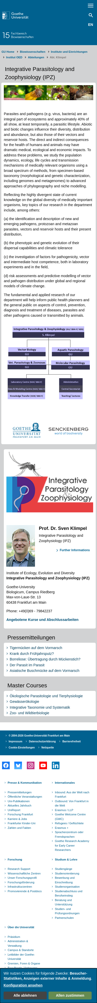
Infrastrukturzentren (20, 886)
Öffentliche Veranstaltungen (25, 796)
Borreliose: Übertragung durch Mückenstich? (45, 659)
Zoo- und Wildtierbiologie (29, 713)
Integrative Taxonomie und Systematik (40, 707)
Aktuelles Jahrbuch (19, 805)
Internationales (65, 782)
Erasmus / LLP (64, 810)
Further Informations (75, 550)
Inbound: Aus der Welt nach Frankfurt (72, 794)
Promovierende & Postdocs (25, 891)
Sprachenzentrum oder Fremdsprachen (69, 834)
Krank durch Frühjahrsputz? (32, 654)
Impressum (15, 741)
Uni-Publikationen (19, 801)
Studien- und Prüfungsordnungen (67, 911)
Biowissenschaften (32, 51)
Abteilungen (36, 57)
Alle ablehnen (25, 995)
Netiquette (47, 747)
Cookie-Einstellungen (22, 747)
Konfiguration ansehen (23, 985)
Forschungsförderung (21, 882)
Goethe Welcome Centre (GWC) (70, 816)
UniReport (14, 810)
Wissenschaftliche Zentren (24, 873)
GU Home (8, 51)
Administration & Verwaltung (18, 943)
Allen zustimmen (70, 995)
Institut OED (14, 57)
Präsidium (14, 936)
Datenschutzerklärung (42, 741)
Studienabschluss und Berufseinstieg (68, 893)
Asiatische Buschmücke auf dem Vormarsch (44, 671)
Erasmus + (61, 827)
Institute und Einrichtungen (69, 51)
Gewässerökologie (24, 702)
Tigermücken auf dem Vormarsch (36, 648)
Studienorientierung (67, 873)
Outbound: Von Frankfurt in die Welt (72, 803)
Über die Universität (21, 927)
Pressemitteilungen (20, 792)
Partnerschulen (64, 917)
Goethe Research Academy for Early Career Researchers (72, 845)
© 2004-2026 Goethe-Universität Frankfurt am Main (39, 735)
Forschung (15, 859)
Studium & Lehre (66, 859)
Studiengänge (63, 868)
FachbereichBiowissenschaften (22, 35)
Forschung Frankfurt (20, 814)
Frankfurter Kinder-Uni (21, 823)
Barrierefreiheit (71, 741)
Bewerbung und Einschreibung (65, 880)
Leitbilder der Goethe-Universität (21, 957)
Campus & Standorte (21, 950)
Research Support (19, 868)
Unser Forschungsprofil (22, 877)
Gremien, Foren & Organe (24, 963)
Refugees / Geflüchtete (69, 823)
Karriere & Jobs (17, 818)
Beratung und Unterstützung (63, 902)
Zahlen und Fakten (19, 827)
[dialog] (48, 985)
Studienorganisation (67, 886)
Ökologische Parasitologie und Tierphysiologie (46, 696)
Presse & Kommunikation (25, 782)
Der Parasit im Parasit (27, 665)
